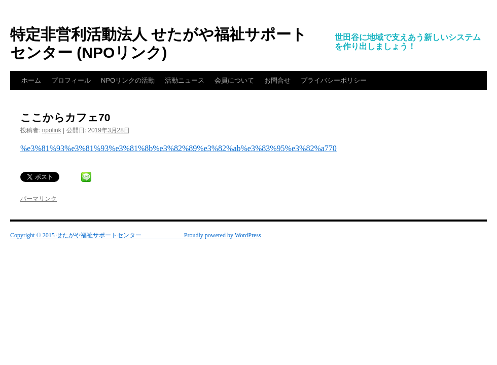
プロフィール (71, 80)
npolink (51, 130)
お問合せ (277, 80)
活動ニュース (184, 80)
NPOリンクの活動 (128, 80)
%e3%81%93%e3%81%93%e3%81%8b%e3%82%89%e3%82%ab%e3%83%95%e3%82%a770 (178, 148)
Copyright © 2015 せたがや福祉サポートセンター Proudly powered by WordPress (135, 235)
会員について (234, 80)
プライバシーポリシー (334, 80)
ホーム (31, 80)
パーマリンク (38, 198)
